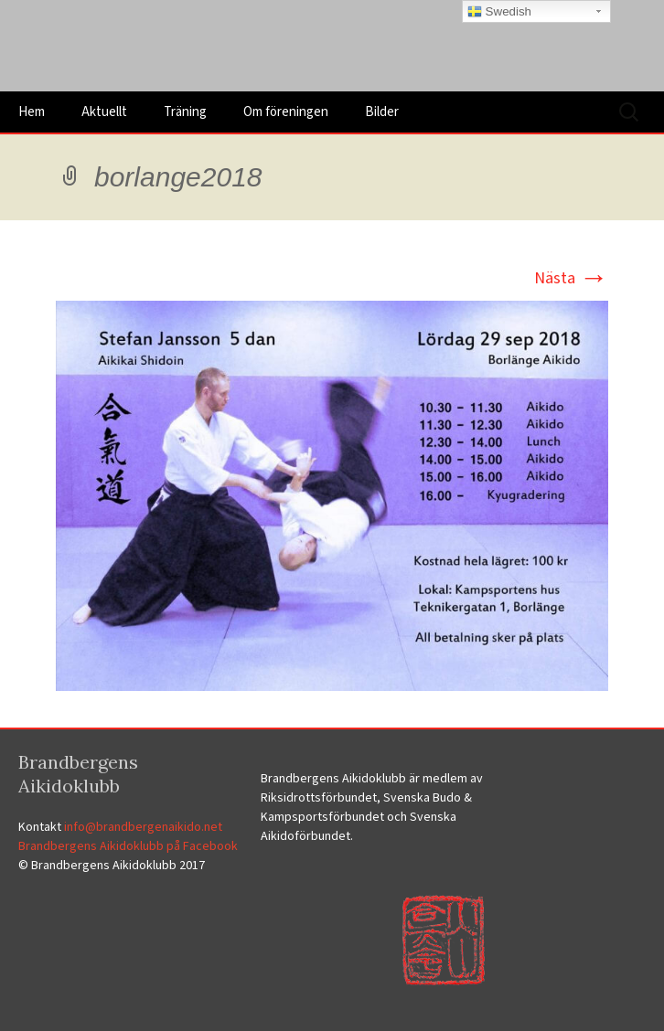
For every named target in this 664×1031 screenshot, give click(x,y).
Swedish (499, 12)
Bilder (382, 112)
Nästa (571, 278)
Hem (31, 112)
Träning (185, 112)
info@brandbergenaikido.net (143, 827)
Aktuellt (104, 112)
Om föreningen (285, 112)
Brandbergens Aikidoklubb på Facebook (128, 846)
